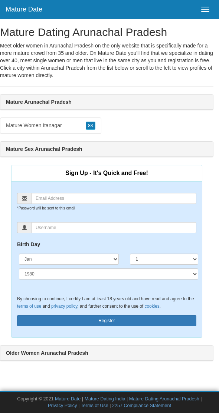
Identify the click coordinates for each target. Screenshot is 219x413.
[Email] (114, 198)
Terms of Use (94, 405)
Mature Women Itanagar (50, 126)
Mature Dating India (105, 399)
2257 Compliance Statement (141, 405)
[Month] (69, 259)
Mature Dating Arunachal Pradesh (164, 399)
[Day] (164, 259)
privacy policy (64, 306)
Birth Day (28, 244)
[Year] (108, 274)
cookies (151, 306)
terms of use (29, 306)
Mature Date (24, 9)
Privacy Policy (62, 405)
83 (90, 125)
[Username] (114, 227)
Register (106, 320)
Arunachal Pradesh (63, 68)
